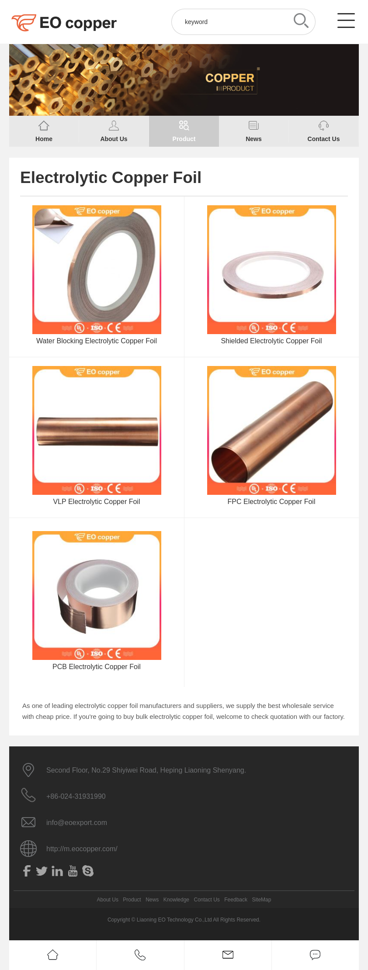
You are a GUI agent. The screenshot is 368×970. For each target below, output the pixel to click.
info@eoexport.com (76, 822)
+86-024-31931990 (76, 796)
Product (132, 900)
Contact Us (206, 900)
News (152, 900)
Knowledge (176, 900)
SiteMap (261, 900)
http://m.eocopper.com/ (82, 849)
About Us (107, 900)
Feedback (235, 900)
